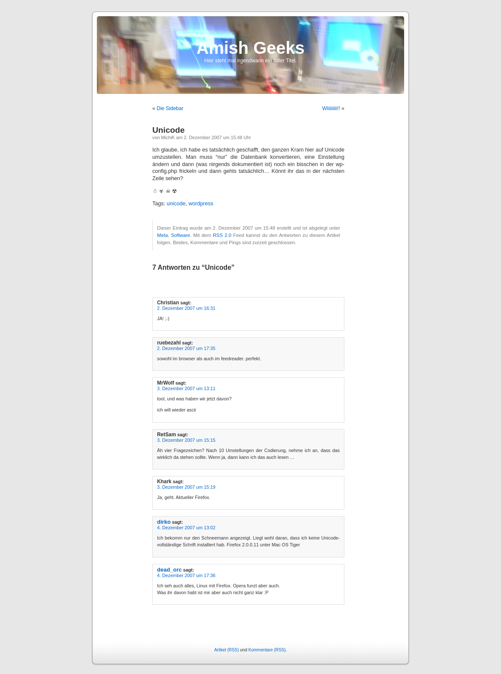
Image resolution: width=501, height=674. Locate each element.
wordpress (201, 204)
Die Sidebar (170, 108)
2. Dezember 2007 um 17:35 (186, 348)
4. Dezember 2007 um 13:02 (186, 527)
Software (180, 235)
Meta (162, 235)
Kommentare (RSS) (266, 650)
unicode (176, 204)
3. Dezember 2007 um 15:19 (186, 487)
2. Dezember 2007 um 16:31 (186, 308)
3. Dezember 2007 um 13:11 (186, 388)
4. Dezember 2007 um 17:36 (186, 575)
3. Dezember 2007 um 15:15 (186, 440)
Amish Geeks (250, 47)
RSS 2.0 (222, 235)
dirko (164, 522)
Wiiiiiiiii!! (331, 108)
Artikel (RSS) (226, 650)
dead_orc (169, 569)
